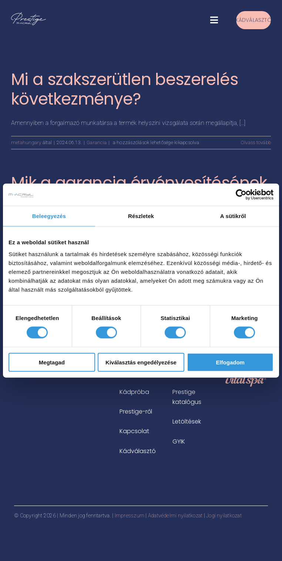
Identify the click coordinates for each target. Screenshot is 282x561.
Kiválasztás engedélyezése (141, 362)
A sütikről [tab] (233, 216)
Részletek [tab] (141, 216)
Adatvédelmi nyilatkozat (175, 515)
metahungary (26, 142)
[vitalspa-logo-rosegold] (245, 378)
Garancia (97, 142)
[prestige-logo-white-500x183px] (28, 14)
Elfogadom (230, 362)
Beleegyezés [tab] (49, 216)
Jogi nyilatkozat (224, 515)
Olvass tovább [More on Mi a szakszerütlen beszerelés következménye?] (256, 142)
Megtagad (52, 362)
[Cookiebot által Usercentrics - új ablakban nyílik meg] (241, 194)
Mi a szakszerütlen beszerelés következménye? (124, 89)
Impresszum (129, 515)
